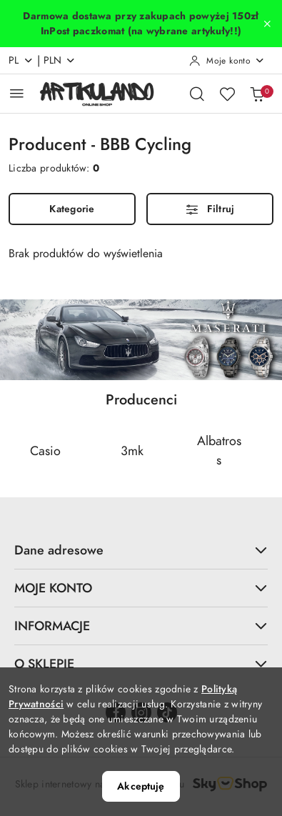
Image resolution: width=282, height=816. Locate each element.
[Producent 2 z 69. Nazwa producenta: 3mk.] (132, 450)
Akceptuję (140, 786)
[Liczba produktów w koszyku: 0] (257, 93)
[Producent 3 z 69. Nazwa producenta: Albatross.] (218, 450)
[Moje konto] (227, 61)
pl (21, 60)
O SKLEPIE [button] (141, 663)
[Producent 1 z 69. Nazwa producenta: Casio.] (45, 450)
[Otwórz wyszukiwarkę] (197, 93)
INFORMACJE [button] (141, 626)
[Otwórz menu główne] (17, 93)
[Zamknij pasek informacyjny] (267, 23)
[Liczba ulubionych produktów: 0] (227, 93)
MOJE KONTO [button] (141, 588)
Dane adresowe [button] (141, 550)
